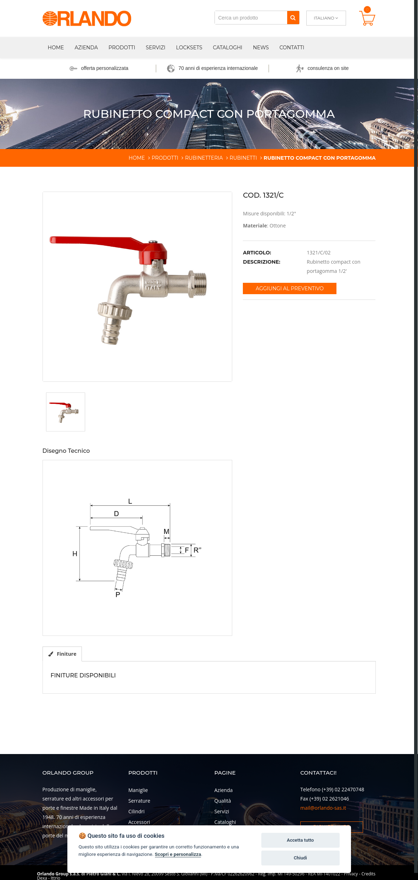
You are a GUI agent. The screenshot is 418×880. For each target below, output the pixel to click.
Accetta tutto (300, 840)
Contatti (291, 47)
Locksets (189, 47)
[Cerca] (293, 17)
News (261, 47)
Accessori (139, 822)
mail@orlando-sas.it (323, 807)
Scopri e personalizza (178, 854)
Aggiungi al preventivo (290, 288)
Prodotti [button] (121, 47)
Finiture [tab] (62, 653)
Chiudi (300, 857)
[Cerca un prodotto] (251, 17)
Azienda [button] (86, 47)
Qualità (222, 800)
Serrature (139, 800)
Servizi (155, 47)
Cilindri (136, 811)
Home (56, 47)
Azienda (223, 790)
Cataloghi (228, 47)
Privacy (351, 874)
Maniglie (138, 790)
